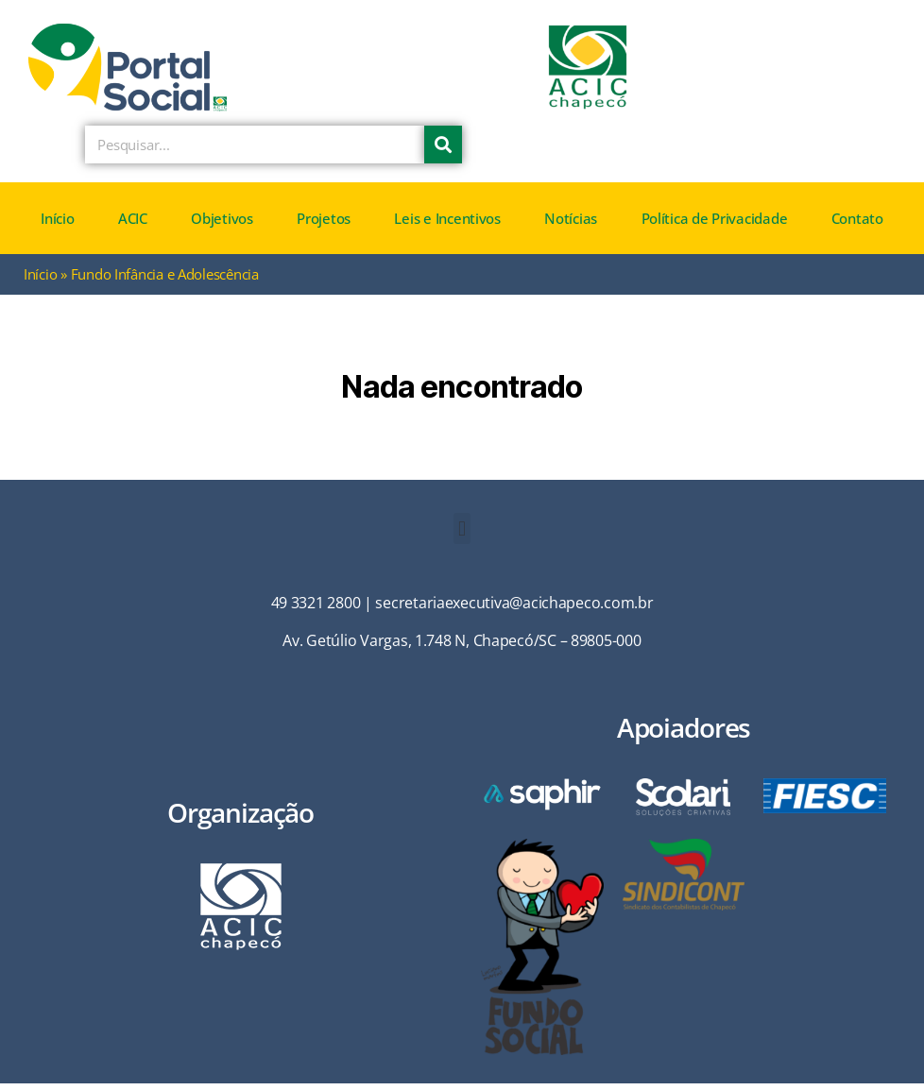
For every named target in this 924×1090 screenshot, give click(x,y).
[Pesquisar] (443, 152)
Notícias (570, 225)
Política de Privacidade (715, 225)
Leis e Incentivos (447, 225)
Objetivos (222, 225)
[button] (462, 536)
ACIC (132, 225)
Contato (857, 225)
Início (57, 225)
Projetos (324, 225)
